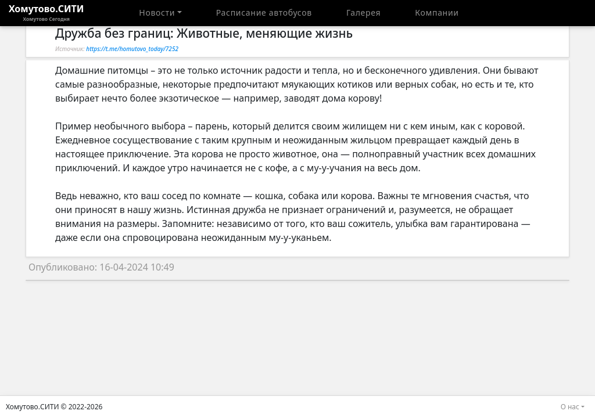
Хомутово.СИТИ (46, 12)
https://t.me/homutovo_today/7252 (132, 49)
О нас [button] (570, 407)
